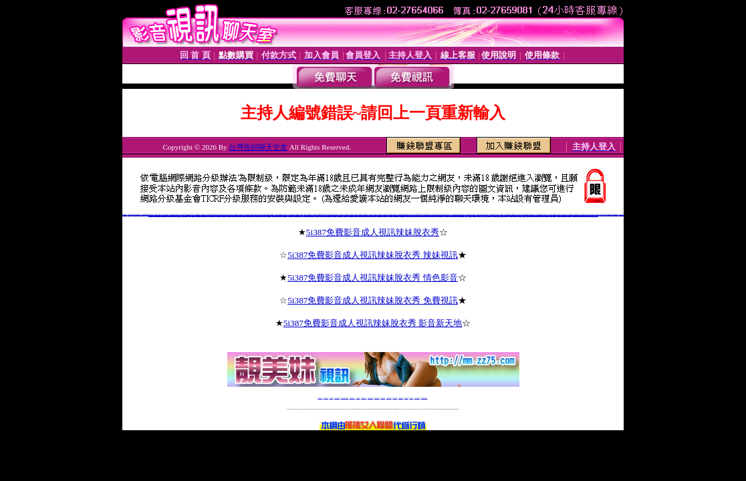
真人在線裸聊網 (173, 215)
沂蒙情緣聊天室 (124, 214)
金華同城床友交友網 (306, 215)
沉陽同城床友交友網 (323, 215)
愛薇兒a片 (466, 215)
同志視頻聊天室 (130, 214)
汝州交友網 (300, 215)
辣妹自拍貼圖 (331, 397)
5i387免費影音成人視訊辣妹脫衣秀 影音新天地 (373, 323)
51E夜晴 (240, 215)
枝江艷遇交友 (279, 215)
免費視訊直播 (358, 397)
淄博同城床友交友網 (249, 215)
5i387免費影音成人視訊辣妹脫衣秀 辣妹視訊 (372, 255)
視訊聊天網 (540, 215)
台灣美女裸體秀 (400, 397)
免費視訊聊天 (532, 215)
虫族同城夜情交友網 (179, 215)
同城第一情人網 (408, 215)
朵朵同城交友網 (151, 215)
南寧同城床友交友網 (425, 215)
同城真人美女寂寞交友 (157, 215)
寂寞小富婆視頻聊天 (211, 215)
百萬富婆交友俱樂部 (205, 215)
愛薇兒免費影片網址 (461, 215)
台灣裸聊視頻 (406, 397)
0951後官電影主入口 (497, 215)
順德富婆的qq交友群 (218, 215)
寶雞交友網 (263, 215)
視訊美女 (550, 215)
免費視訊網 (579, 215)
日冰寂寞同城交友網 (609, 214)
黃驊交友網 (412, 215)
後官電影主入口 (488, 215)
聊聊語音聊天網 (134, 214)
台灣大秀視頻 (411, 397)
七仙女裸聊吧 (169, 215)
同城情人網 (253, 215)
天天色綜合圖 (193, 215)
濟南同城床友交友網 (396, 215)
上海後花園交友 (367, 215)
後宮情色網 (511, 215)
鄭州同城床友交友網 (431, 215)
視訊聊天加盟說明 (569, 215)
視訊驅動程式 (583, 215)
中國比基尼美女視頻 (603, 214)
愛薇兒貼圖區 (447, 215)
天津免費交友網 (362, 215)
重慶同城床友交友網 (334, 215)
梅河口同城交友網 (274, 215)
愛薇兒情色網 (451, 215)
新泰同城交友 (346, 215)
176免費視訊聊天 (389, 397)
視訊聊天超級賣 (588, 215)
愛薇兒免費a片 (455, 215)
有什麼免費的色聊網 (164, 215)
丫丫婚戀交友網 (420, 215)
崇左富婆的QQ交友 (269, 215)
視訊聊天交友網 (515, 215)
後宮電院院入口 (503, 215)
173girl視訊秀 (382, 397)
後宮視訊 (492, 215)
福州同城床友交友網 (357, 215)
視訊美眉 (591, 215)
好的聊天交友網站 (223, 215)
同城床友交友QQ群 (284, 215)
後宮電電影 (507, 215)
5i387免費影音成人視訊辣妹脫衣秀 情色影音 (372, 278)
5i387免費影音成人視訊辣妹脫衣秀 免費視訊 (372, 300)
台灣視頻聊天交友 (258, 147)
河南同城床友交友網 (259, 215)
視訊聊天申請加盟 (575, 215)
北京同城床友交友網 (373, 215)
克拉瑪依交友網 (328, 215)
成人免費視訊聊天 (417, 397)
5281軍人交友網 (385, 215)
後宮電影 (484, 215)
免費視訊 (543, 215)
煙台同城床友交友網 (379, 215)
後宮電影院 (478, 215)
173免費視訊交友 (363, 397)
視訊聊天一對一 (564, 215)
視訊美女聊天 (519, 215)
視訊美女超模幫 (596, 215)
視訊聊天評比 (524, 215)
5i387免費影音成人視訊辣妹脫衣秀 (372, 232)
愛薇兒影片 (443, 215)
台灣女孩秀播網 (394, 397)
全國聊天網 (144, 214)
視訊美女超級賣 (559, 215)
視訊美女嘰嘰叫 (470, 215)
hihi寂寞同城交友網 (615, 214)
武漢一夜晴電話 (317, 215)
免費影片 (440, 215)
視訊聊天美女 (547, 215)
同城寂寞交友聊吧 (229, 215)
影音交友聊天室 (390, 215)
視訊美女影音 (554, 215)
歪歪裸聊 (190, 215)
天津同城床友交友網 (312, 215)
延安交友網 (415, 215)
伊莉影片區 (437, 215)
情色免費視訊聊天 (370, 397)
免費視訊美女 (528, 215)
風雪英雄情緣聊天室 (199, 215)
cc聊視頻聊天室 (139, 214)
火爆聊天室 (244, 215)
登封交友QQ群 (296, 215)
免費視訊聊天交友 (352, 397)
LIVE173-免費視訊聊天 (344, 397)
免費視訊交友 (537, 215)
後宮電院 (482, 215)
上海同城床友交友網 (402, 215)
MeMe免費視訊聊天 (424, 397)
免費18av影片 (326, 397)
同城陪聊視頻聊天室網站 (235, 215)
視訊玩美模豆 (475, 215)
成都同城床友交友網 (341, 215)
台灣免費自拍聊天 (337, 397)
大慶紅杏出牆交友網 (291, 215)
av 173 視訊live (377, 397)
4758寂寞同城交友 (185, 215)
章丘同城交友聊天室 (351, 215)
